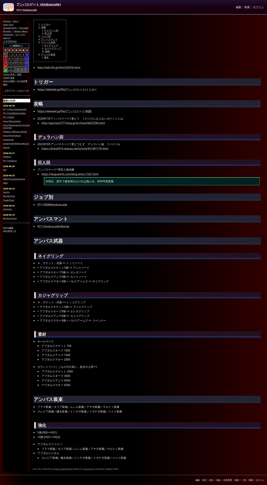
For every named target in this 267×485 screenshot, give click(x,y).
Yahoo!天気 (8, 74)
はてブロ (19, 34)
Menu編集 (8, 227)
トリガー (46, 24)
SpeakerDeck (10, 27)
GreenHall (8, 139)
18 (19, 62)
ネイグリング (51, 45)
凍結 (218, 479)
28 (5, 70)
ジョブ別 (46, 36)
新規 (237, 479)
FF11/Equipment (87, 469)
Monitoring (9, 196)
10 (16, 58)
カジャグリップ (53, 48)
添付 (204, 479)
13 (27, 58)
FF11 (19, 10)
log (14, 41)
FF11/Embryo (10, 161)
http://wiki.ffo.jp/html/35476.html (58, 67)
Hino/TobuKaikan (12, 121)
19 (23, 62)
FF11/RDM (107, 469)
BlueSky (7, 31)
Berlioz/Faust (10, 218)
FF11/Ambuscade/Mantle (53, 226)
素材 (47, 51)
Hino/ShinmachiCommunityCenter (16, 126)
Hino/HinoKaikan (12, 135)
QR (4, 170)
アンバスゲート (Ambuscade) (39, 4)
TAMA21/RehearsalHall (15, 131)
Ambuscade (30, 10)
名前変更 (227, 479)
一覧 (244, 479)
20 (27, 62)
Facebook (8, 34)
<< (11, 45)
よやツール (23, 90)
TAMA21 (7, 157)
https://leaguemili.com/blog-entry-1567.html (70, 174)
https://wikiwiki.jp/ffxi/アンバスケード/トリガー (67, 89)
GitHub (6, 21)
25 (19, 66)
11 (19, 58)
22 (9, 66)
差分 (211, 479)
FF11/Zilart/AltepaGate (14, 109)
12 (23, 58)
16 (12, 62)
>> (21, 45)
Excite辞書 (22, 81)
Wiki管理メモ (9, 231)
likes (24, 31)
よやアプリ (9, 90)
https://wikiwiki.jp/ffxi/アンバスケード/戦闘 (64, 111)
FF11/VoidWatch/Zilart (14, 113)
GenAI (6, 147)
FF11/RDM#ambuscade (52, 204)
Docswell (23, 27)
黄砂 (5, 84)
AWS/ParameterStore (14, 179)
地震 (19, 74)
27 (27, 66)
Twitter (17, 31)
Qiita (15, 21)
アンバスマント (49, 39)
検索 (247, 7)
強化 (46, 57)
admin (6, 38)
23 (12, 66)
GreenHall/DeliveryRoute (16, 143)
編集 (238, 7)
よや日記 (7, 41)
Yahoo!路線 (8, 81)
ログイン (258, 7)
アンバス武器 (48, 42)
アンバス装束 (48, 54)
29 (9, 70)
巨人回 (48, 33)
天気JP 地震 (8, 77)
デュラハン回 (51, 30)
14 (5, 62)
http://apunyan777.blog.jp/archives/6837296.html (73, 123)
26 (23, 66)
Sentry (6, 192)
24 (16, 66)
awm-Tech (8, 24)
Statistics (7, 209)
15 (9, 62)
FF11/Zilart (8, 117)
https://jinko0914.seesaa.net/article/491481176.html (75, 148)
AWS (5, 183)
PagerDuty (8, 200)
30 (12, 70)
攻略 (43, 27)
